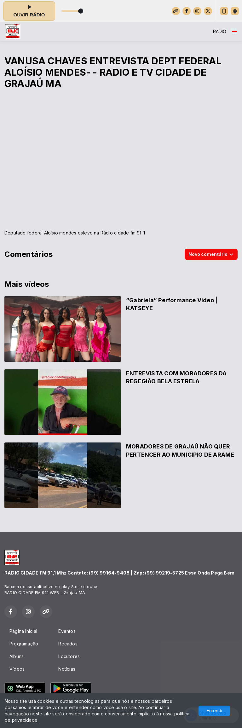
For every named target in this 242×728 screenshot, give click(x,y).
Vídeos (17, 669)
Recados (67, 643)
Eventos (66, 631)
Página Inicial (23, 631)
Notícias (66, 669)
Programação (23, 643)
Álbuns (16, 656)
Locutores (69, 656)
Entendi (214, 710)
